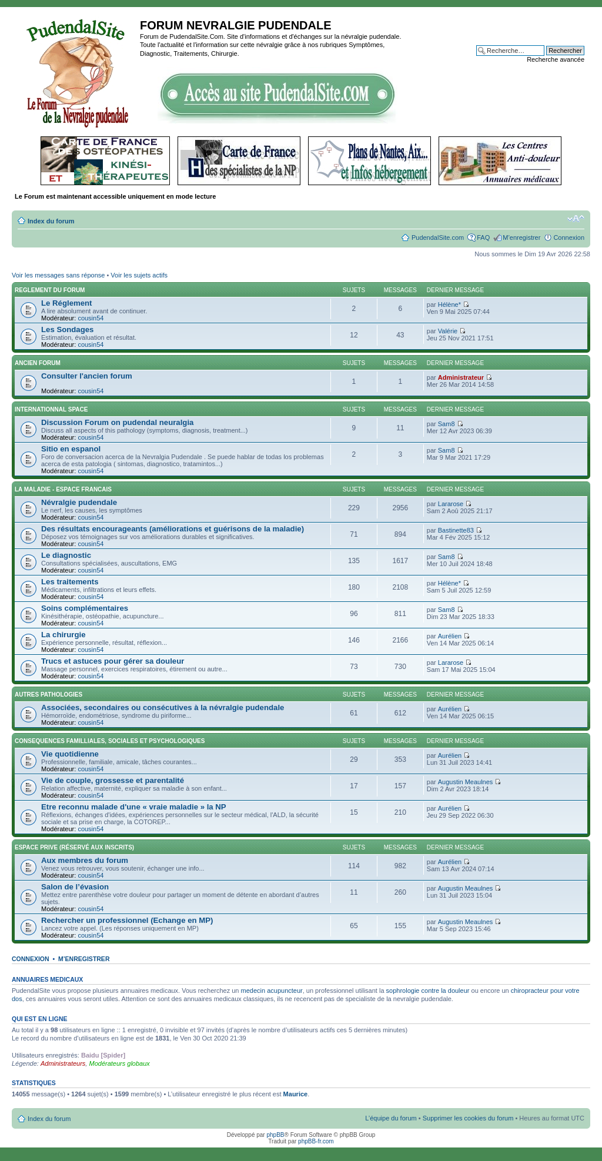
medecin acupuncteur (272, 990)
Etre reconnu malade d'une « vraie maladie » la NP (133, 806)
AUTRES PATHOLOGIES (48, 694)
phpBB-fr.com (316, 1141)
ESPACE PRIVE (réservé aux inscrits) (74, 847)
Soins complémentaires (84, 608)
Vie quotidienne (70, 754)
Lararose (450, 503)
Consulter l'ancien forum (86, 376)
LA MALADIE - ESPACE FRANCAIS (63, 489)
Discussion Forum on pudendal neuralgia (117, 422)
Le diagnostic (66, 555)
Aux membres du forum (84, 860)
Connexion (568, 237)
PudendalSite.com (438, 237)
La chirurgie (63, 634)
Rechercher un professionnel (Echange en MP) (127, 920)
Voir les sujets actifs (139, 275)
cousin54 (90, 318)
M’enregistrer (521, 237)
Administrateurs (63, 1063)
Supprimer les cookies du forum (468, 1118)
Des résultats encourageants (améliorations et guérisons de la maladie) (172, 528)
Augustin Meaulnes (465, 781)
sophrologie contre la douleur (428, 990)
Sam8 (446, 423)
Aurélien (449, 636)
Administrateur (461, 377)
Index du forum (51, 221)
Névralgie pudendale (79, 502)
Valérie (447, 330)
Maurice (295, 1094)
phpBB (275, 1135)
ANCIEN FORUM (38, 363)
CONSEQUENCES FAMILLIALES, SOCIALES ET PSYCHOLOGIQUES (110, 741)
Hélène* (449, 304)
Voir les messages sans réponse (58, 275)
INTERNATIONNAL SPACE (51, 409)
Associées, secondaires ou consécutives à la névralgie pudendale (162, 707)
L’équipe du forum (390, 1118)
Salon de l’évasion (75, 886)
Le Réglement (66, 303)
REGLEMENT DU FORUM (50, 290)
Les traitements (69, 581)
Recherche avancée (555, 59)
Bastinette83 (456, 530)
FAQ (483, 237)
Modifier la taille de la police (575, 218)
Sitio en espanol (71, 448)
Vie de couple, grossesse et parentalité (112, 780)
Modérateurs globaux (119, 1063)
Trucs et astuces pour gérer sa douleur (112, 661)
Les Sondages (67, 329)
